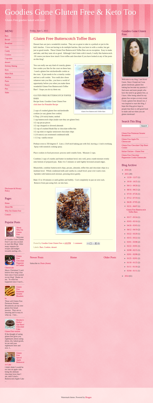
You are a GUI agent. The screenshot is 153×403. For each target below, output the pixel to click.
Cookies (47, 247)
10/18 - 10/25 (132, 182)
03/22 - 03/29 (132, 234)
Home (73, 257)
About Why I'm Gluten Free (19, 231)
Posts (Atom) (45, 263)
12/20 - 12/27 (132, 177)
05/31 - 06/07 (132, 206)
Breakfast (8, 43)
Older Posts (110, 257)
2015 (127, 174)
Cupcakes (8, 58)
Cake (7, 47)
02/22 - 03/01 (132, 246)
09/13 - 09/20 (132, 186)
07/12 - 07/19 (132, 198)
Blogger (88, 397)
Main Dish (9, 74)
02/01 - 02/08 (132, 254)
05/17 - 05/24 (132, 217)
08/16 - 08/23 (132, 190)
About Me (9, 207)
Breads (7, 40)
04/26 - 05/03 (132, 225)
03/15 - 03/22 (132, 238)
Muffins (8, 77)
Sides (7, 93)
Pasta (7, 81)
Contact (8, 215)
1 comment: (78, 243)
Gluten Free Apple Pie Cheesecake (130, 140)
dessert (54, 247)
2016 (127, 170)
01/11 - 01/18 (132, 267)
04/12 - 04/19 (132, 230)
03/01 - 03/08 (132, 242)
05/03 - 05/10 (132, 221)
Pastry (7, 85)
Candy (7, 51)
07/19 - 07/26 (132, 194)
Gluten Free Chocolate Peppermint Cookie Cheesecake (134, 156)
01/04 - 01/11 (132, 271)
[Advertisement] (16, 140)
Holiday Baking (11, 66)
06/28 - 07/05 (132, 202)
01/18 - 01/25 (132, 262)
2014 (127, 276)
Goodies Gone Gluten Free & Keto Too (70, 12)
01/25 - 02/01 (132, 258)
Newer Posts (36, 257)
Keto (7, 70)
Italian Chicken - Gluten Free (133, 151)
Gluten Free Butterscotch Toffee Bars (65, 38)
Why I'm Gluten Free (13, 211)
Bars (41, 247)
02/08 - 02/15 (132, 250)
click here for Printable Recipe (46, 104)
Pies (6, 89)
